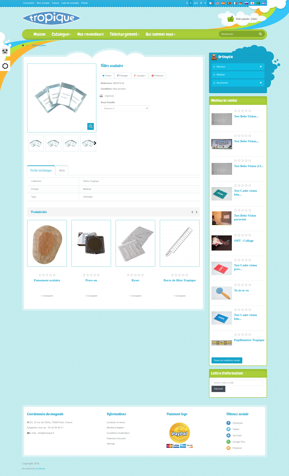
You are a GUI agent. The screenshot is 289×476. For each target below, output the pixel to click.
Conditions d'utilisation (118, 433)
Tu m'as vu (241, 290)
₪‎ (201, 3)
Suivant (95, 143)
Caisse (55, 3)
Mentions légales (115, 427)
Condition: (106, 89)
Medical (221, 74)
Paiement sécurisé (116, 438)
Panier (84, 3)
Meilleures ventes (224, 100)
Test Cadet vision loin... (245, 192)
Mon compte (43, 3)
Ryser (135, 280)
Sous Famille (108, 102)
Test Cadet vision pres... (245, 267)
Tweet (106, 75)
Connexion (28, 3)
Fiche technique (41, 170)
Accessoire (222, 82)
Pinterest (157, 75)
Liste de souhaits (70, 3)
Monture (221, 66)
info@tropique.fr (46, 433)
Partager (122, 75)
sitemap (111, 443)
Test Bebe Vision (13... (248, 166)
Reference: (107, 83)
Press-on (91, 280)
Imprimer (109, 96)
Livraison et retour (116, 422)
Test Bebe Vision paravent (245, 217)
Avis (62, 170)
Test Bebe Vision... (246, 116)
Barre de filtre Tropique (180, 280)
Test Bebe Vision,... (246, 141)
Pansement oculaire (47, 280)
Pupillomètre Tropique (249, 340)
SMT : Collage (244, 240)
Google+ (140, 75)
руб (196, 3)
